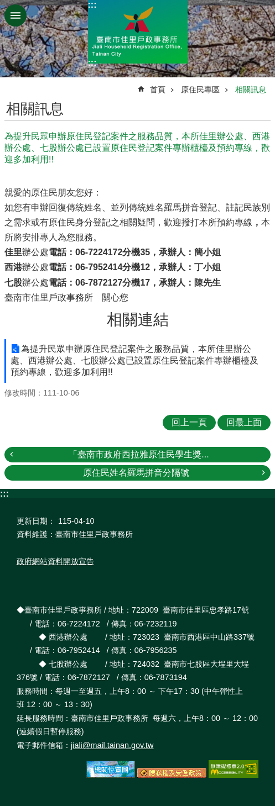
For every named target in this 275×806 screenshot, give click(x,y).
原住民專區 (200, 89)
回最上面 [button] (244, 422)
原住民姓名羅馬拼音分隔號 (136, 472)
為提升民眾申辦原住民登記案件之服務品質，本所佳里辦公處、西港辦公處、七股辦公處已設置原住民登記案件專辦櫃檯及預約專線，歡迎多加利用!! (134, 360)
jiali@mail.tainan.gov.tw (112, 745)
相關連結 (138, 319)
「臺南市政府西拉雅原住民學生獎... (139, 454)
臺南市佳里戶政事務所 (138, 32)
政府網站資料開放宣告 (55, 561)
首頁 (157, 89)
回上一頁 (189, 422)
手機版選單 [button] (15, 15)
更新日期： (36, 521)
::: (92, 4)
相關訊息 (250, 89)
